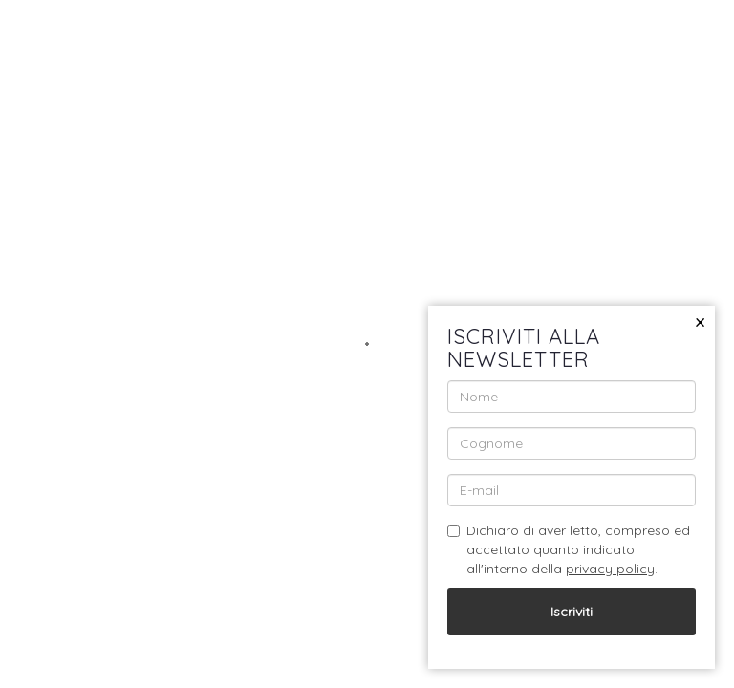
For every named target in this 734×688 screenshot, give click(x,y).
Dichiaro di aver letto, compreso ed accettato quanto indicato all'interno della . (568, 549)
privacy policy (610, 568)
